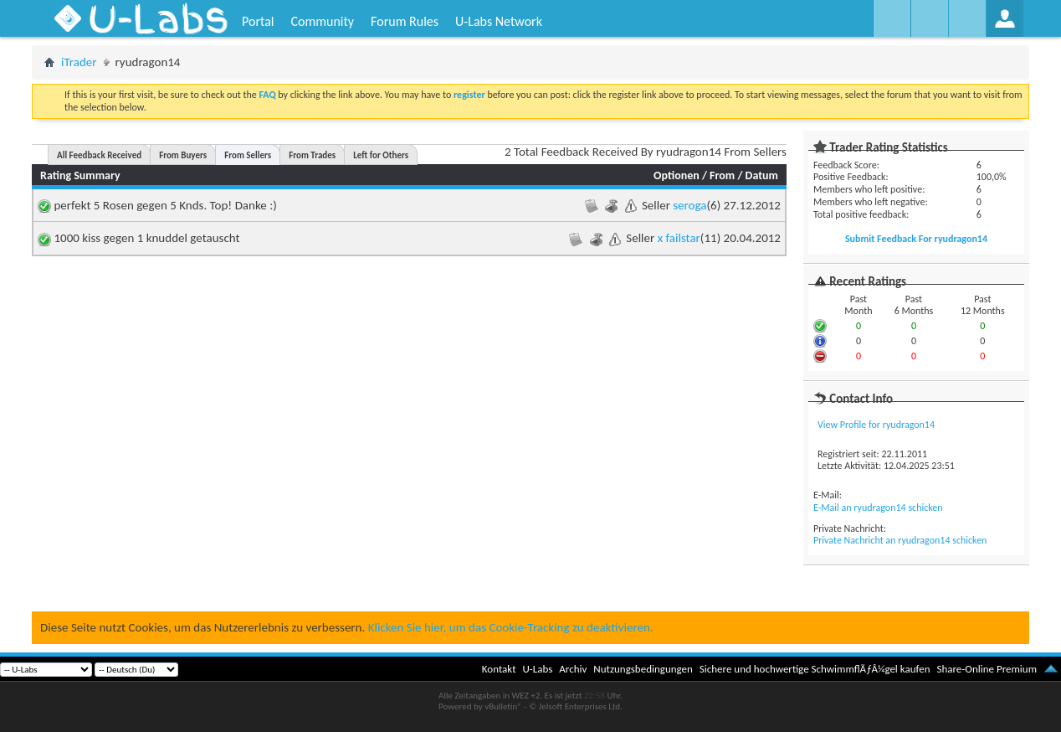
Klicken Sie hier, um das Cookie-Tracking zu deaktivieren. (511, 627)
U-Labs (538, 668)
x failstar (679, 237)
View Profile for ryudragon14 (876, 424)
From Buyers (183, 155)
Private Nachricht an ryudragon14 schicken (900, 540)
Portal (258, 21)
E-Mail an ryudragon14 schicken (878, 507)
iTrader (79, 62)
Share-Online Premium (986, 668)
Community (322, 21)
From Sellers (247, 155)
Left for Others (380, 155)
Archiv (573, 668)
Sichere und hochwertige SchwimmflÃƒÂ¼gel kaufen (815, 668)
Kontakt (499, 668)
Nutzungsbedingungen (643, 668)
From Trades (312, 155)
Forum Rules (404, 21)
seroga (689, 205)
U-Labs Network (498, 21)
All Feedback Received (99, 155)
